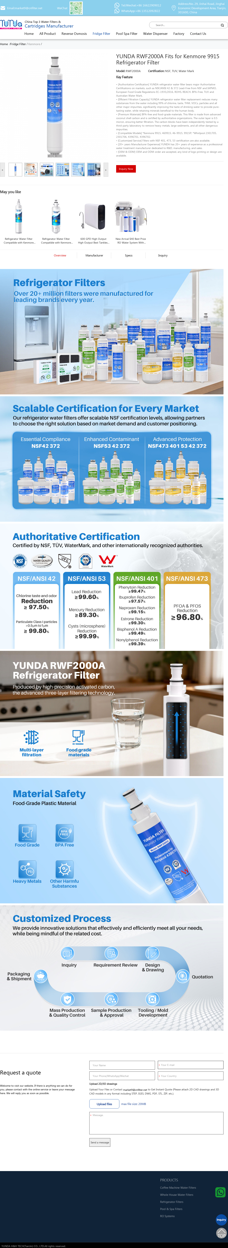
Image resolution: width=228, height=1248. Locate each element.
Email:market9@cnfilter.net (24, 8)
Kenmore (34, 44)
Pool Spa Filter (126, 33)
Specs (128, 255)
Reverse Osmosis (74, 33)
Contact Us (198, 33)
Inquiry (163, 255)
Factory (178, 33)
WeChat (62, 8)
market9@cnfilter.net (135, 1090)
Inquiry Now (126, 169)
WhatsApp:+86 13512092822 (140, 11)
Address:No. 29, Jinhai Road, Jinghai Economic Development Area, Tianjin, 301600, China (202, 8)
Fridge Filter (101, 33)
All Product (47, 33)
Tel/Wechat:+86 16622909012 (141, 5)
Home (29, 33)
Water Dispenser (155, 33)
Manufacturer (94, 255)
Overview (60, 255)
